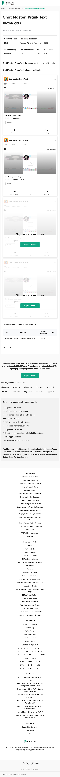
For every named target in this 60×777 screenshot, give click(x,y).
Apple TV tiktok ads (53, 392)
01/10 (37, 665)
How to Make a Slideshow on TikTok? (30, 712)
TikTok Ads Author (30, 638)
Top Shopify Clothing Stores (30, 608)
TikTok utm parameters (30, 480)
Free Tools (30, 530)
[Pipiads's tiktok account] (32, 763)
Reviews (30, 569)
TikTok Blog (30, 628)
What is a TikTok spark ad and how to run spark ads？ (30, 707)
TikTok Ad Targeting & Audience (30, 484)
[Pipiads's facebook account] (23, 763)
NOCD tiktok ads (18, 387)
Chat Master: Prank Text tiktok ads (7, 387)
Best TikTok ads (30, 634)
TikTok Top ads (30, 631)
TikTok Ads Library (30, 556)
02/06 (30, 662)
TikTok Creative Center (30, 559)
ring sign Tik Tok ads (11, 418)
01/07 (37, 668)
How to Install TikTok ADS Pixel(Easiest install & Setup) (30, 716)
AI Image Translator (30, 572)
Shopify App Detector (30, 490)
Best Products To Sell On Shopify (30, 612)
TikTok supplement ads (12, 437)
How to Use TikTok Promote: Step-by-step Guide (30, 696)
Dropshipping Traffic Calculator (30, 494)
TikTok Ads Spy (30, 549)
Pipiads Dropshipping (30, 586)
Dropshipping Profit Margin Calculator (30, 507)
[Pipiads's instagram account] (37, 763)
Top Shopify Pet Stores (30, 602)
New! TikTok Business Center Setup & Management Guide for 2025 (30, 684)
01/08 (30, 668)
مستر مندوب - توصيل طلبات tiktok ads (53, 387)
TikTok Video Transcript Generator (30, 562)
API (30, 734)
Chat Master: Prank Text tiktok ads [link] (34, 8)
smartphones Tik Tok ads (13, 429)
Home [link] (3, 8)
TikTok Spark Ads (30, 552)
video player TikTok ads (12, 408)
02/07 (22, 662)
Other (42, 655)
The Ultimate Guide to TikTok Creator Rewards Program (30, 690)
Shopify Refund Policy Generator (30, 514)
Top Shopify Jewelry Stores (30, 605)
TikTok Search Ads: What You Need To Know (30, 679)
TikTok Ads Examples (30, 624)
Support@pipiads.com (30, 727)
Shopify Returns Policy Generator (30, 523)
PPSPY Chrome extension (30, 533)
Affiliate (30, 536)
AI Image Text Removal (30, 576)
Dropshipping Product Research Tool (30, 583)
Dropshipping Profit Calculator (30, 504)
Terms (28, 769)
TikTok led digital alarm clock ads (16, 440)
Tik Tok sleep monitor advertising (16, 426)
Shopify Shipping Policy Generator (30, 526)
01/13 (30, 665)
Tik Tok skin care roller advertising (16, 422)
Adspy (30, 546)
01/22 (37, 662)
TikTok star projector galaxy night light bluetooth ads (23, 433)
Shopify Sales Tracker (30, 477)
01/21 (22, 665)
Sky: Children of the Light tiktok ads (30, 392)
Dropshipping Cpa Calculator (30, 497)
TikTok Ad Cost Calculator (30, 500)
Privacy (22, 769)
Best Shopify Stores (30, 598)
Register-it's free (30, 245)
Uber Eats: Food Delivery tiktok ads (18, 392)
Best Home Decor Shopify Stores (30, 615)
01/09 (22, 668)
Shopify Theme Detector (30, 487)
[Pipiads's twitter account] (27, 763)
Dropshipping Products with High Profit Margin (30, 590)
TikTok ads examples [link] (14, 8)
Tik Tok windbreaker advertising (15, 411)
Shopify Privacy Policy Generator (30, 510)
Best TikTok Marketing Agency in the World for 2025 (30, 702)
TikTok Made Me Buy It (30, 595)
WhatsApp (30, 730)
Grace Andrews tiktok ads (41, 392)
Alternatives (30, 566)
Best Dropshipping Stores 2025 (30, 579)
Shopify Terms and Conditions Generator (30, 518)
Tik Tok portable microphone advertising (18, 415)
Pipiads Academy (30, 641)
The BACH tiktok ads (7, 392)
